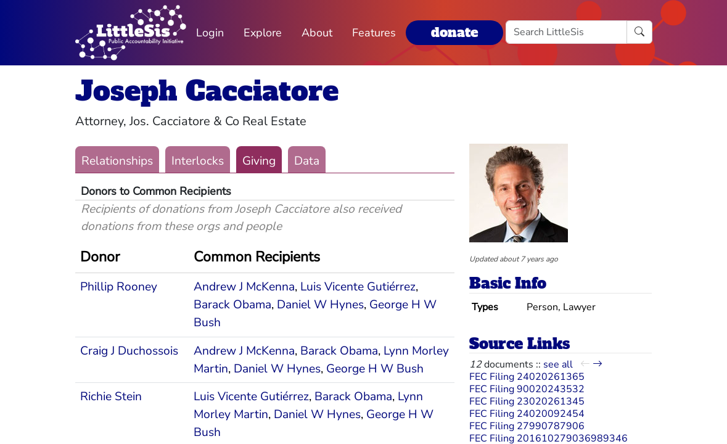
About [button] (317, 32)
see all (558, 364)
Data (306, 161)
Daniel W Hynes (320, 305)
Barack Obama (232, 305)
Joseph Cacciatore (207, 91)
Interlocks (197, 161)
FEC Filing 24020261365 (527, 377)
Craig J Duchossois (129, 351)
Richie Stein (111, 396)
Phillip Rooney (118, 287)
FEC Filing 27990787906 (527, 426)
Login (210, 32)
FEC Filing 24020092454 (527, 414)
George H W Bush (375, 369)
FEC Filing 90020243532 (527, 389)
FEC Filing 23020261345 (527, 401)
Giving (259, 161)
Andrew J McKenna (244, 287)
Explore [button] (263, 32)
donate (454, 32)
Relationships (117, 161)
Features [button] (374, 32)
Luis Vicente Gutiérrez (358, 287)
